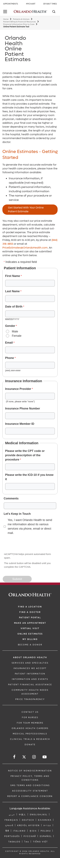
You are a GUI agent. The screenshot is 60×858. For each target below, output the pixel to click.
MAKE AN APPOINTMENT (30, 623)
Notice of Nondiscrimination (30, 770)
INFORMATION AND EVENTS (30, 679)
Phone (9, 358)
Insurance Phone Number (22, 408)
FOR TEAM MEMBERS (30, 723)
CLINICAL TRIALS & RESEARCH (30, 739)
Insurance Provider (18, 388)
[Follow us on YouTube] (45, 757)
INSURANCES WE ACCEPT (30, 668)
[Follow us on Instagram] (34, 757)
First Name (12, 276)
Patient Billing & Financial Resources (19, 22)
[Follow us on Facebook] (14, 757)
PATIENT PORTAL (30, 617)
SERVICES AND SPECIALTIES (30, 663)
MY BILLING (30, 639)
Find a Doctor (30, 612)
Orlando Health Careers (30, 728)
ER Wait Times (50, 4)
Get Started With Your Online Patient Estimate (26, 209)
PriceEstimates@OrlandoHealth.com (25, 247)
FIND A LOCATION (30, 606)
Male (15, 331)
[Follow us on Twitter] (24, 757)
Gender (10, 325)
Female (16, 335)
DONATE (30, 744)
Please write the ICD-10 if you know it (29, 477)
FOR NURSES (30, 717)
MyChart (30, 4)
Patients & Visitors (21, 19)
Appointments (10, 4)
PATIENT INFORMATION (30, 673)
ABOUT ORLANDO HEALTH (30, 657)
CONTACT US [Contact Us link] (30, 712)
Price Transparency (30, 699)
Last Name (12, 291)
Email (9, 342)
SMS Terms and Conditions (30, 785)
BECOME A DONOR (30, 644)
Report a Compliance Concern (30, 796)
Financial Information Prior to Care (18, 24)
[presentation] (27, 544)
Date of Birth (13, 306)
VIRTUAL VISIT (30, 628)
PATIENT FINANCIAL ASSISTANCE (30, 684)
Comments (11, 498)
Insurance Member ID (19, 423)
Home (5, 19)
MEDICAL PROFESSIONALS (30, 733)
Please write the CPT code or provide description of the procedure (25, 455)
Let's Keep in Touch (17, 513)
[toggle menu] (5, 12)
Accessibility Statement (30, 791)
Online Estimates (30, 634)
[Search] (53, 12)
